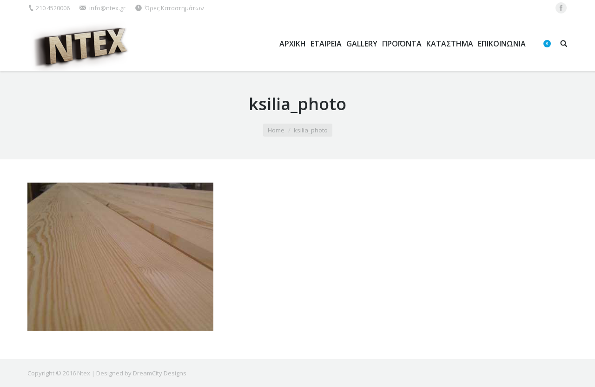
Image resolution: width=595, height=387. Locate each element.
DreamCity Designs (159, 373)
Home (276, 130)
